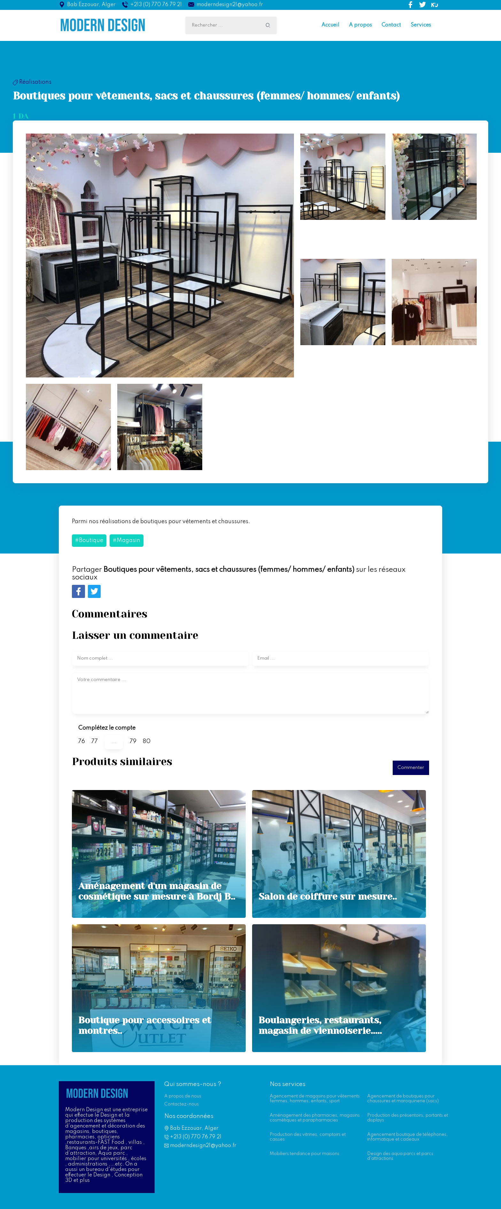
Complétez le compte (106, 728)
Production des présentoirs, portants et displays (407, 1117)
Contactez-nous (181, 1104)
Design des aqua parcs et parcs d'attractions (400, 1156)
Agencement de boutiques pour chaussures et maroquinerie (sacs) (403, 1098)
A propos (360, 25)
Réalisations (32, 82)
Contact (391, 25)
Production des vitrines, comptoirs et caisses (308, 1137)
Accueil (330, 25)
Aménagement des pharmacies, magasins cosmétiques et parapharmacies (315, 1117)
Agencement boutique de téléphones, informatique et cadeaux (407, 1137)
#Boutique (89, 540)
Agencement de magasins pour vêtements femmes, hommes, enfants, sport (315, 1098)
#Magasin (126, 540)
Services (421, 25)
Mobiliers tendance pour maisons (304, 1153)
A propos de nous (182, 1096)
